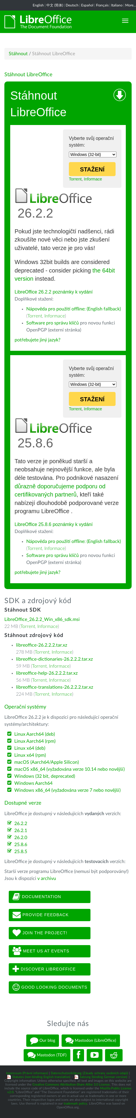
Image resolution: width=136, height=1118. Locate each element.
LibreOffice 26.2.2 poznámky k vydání (54, 291)
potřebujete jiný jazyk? (37, 340)
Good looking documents (50, 987)
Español (87, 5)
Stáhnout (18, 53)
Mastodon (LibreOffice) (90, 1041)
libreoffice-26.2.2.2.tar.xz (41, 645)
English (38, 5)
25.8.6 (20, 844)
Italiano (117, 5)
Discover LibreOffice (44, 969)
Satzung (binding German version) (103, 1077)
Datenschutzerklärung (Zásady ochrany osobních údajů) (89, 1073)
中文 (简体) (54, 5)
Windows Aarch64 (33, 783)
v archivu (46, 878)
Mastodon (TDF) (47, 1055)
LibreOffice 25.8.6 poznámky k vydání (54, 524)
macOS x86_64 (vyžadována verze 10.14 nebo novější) (69, 769)
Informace (93, 179)
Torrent (75, 179)
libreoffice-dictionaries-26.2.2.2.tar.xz (54, 659)
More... (130, 5)
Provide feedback (41, 915)
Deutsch (72, 5)
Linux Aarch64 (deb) (34, 734)
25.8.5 (20, 851)
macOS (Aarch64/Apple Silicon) (46, 762)
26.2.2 (20, 823)
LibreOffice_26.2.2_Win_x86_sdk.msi (42, 619)
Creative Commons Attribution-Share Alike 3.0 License (71, 1084)
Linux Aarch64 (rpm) (34, 741)
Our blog (42, 1041)
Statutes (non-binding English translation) (41, 1077)
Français (102, 5)
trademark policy (75, 1103)
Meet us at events (41, 951)
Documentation (37, 897)
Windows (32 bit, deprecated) (44, 776)
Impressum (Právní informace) (27, 1073)
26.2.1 (20, 830)
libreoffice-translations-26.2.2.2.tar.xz (54, 687)
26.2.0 (20, 837)
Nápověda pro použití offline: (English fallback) (73, 309)
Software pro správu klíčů (52, 323)
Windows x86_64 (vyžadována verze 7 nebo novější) (67, 790)
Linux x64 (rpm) (30, 755)
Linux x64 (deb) (29, 748)
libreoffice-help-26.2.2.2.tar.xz (47, 673)
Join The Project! (40, 933)
